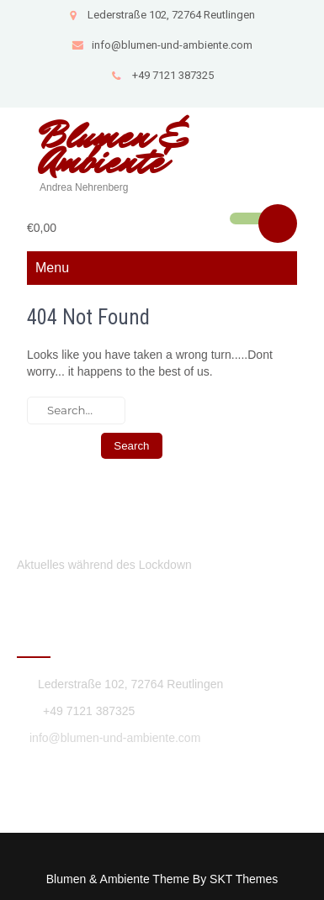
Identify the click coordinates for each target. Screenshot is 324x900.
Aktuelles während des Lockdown (104, 564)
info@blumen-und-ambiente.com (162, 45)
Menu (52, 268)
